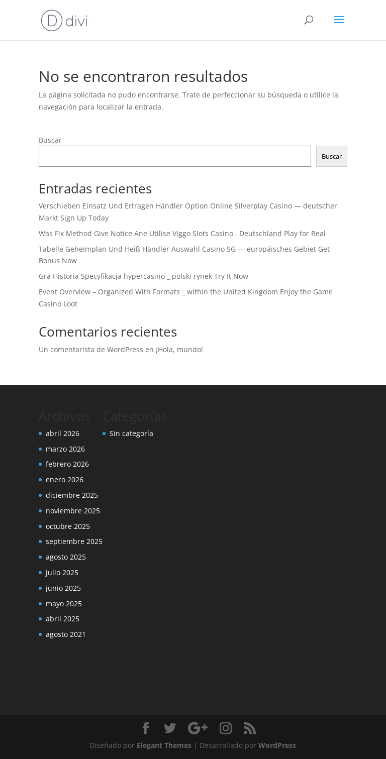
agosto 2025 (66, 557)
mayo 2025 (64, 603)
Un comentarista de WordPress (91, 349)
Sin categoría (131, 433)
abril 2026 (62, 433)
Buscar (50, 140)
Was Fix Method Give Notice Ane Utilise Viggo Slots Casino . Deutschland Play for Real (182, 233)
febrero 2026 (67, 464)
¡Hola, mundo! (179, 349)
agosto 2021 (66, 634)
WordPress (277, 745)
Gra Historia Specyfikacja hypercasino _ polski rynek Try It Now (143, 276)
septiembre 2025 (74, 541)
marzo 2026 (65, 449)
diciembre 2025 (72, 495)
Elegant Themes (164, 745)
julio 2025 (62, 572)
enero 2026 (64, 479)
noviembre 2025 (73, 510)
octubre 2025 (68, 526)
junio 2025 (63, 588)
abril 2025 (62, 618)
